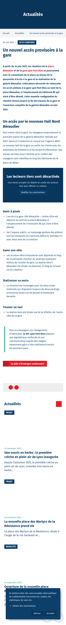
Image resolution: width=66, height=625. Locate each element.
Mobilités (11, 546)
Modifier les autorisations (33, 192)
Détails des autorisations (22, 606)
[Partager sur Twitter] (16, 387)
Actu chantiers (27, 42)
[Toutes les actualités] (59, 404)
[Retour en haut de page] (58, 387)
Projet (9, 412)
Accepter (50, 613)
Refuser (37, 613)
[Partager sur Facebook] (11, 387)
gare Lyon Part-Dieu (32, 70)
